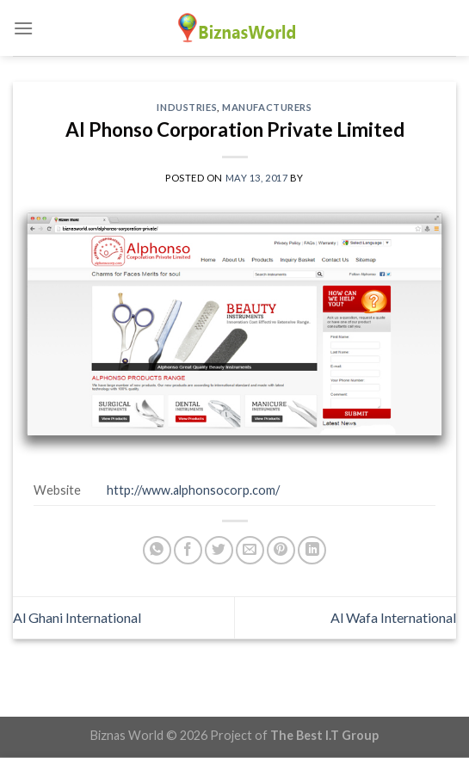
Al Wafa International (393, 617)
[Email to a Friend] (250, 550)
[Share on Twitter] (219, 550)
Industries (187, 107)
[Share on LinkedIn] (312, 550)
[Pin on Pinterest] (281, 550)
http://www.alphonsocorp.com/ (193, 490)
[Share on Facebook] (188, 550)
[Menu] (23, 28)
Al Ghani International (77, 617)
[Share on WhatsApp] (157, 550)
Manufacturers (267, 107)
